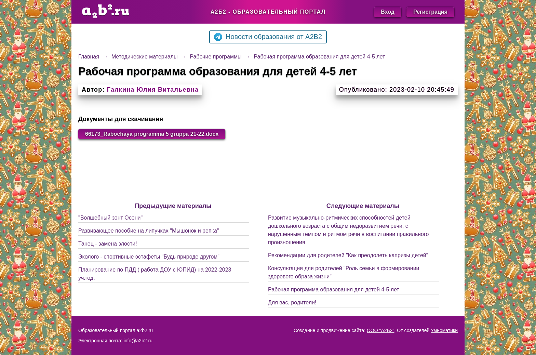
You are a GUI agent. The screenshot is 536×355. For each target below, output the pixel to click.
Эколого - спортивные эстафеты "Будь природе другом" (148, 257)
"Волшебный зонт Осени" (110, 218)
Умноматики (444, 330)
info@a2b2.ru (138, 340)
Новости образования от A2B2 (268, 37)
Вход (387, 12)
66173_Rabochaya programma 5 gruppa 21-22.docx (151, 134)
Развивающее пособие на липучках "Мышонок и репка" (148, 231)
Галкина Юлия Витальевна (153, 89)
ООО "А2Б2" (380, 330)
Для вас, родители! (292, 302)
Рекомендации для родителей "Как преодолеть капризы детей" (348, 255)
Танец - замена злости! (107, 244)
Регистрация (430, 12)
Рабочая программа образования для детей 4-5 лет (333, 289)
